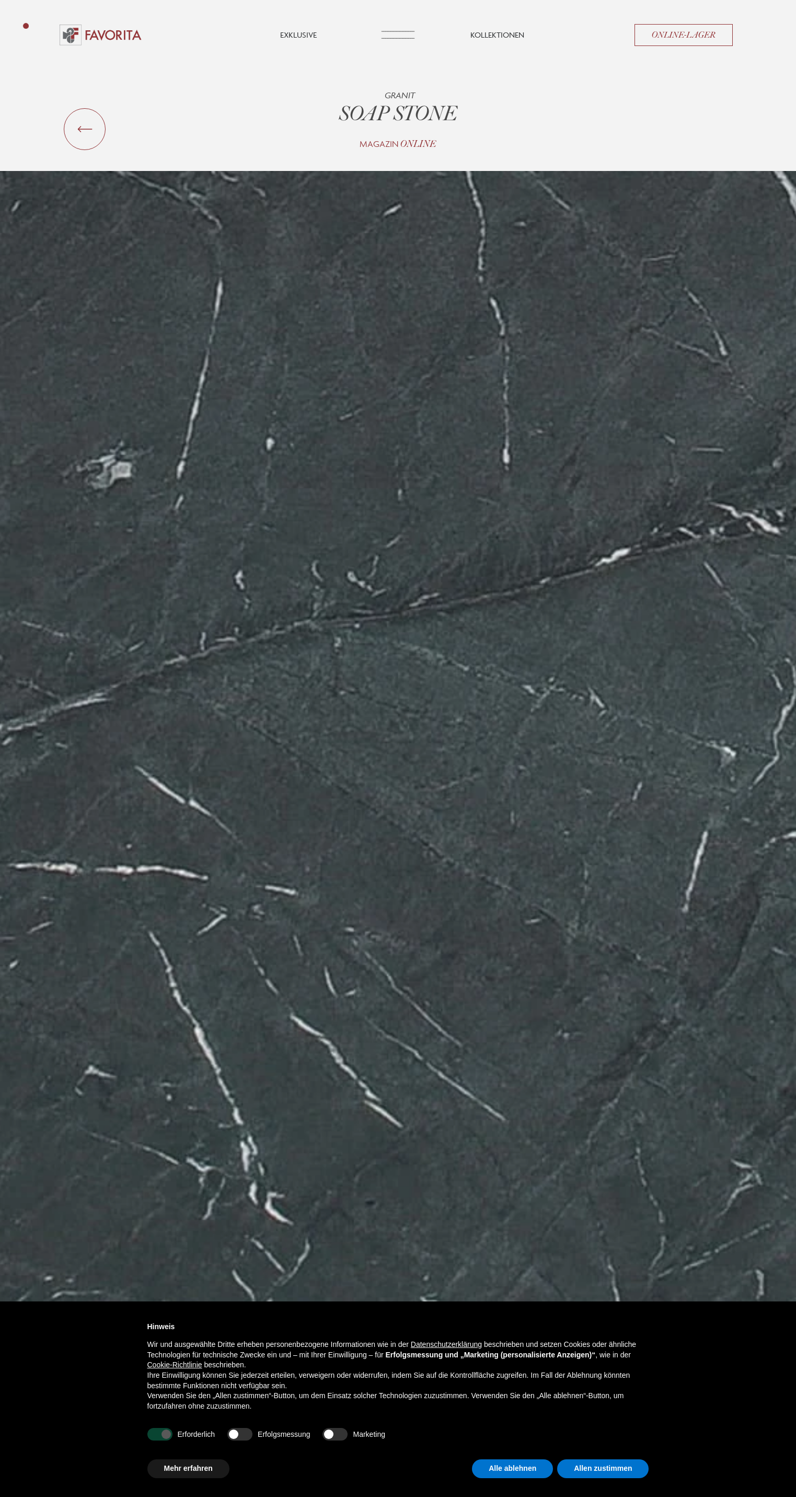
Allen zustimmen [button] (603, 1468)
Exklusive (298, 35)
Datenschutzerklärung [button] (446, 1344)
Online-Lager (684, 35)
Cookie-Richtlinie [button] (174, 1365)
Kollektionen (497, 35)
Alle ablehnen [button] (512, 1468)
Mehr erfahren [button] (188, 1468)
